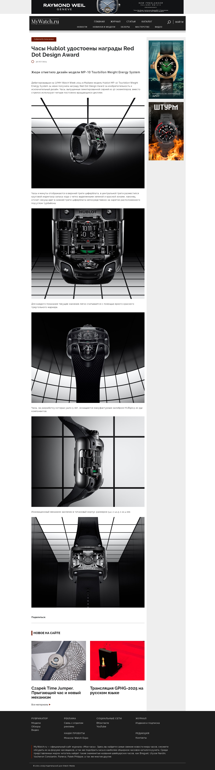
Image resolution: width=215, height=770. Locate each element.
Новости (82, 27)
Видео (158, 27)
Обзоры (125, 27)
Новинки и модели (104, 27)
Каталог (147, 21)
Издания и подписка (148, 723)
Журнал (116, 21)
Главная (99, 21)
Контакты (141, 737)
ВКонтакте (103, 723)
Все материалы (39, 704)
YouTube (101, 726)
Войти (179, 21)
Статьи (131, 21)
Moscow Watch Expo (76, 738)
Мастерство (142, 27)
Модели (36, 723)
